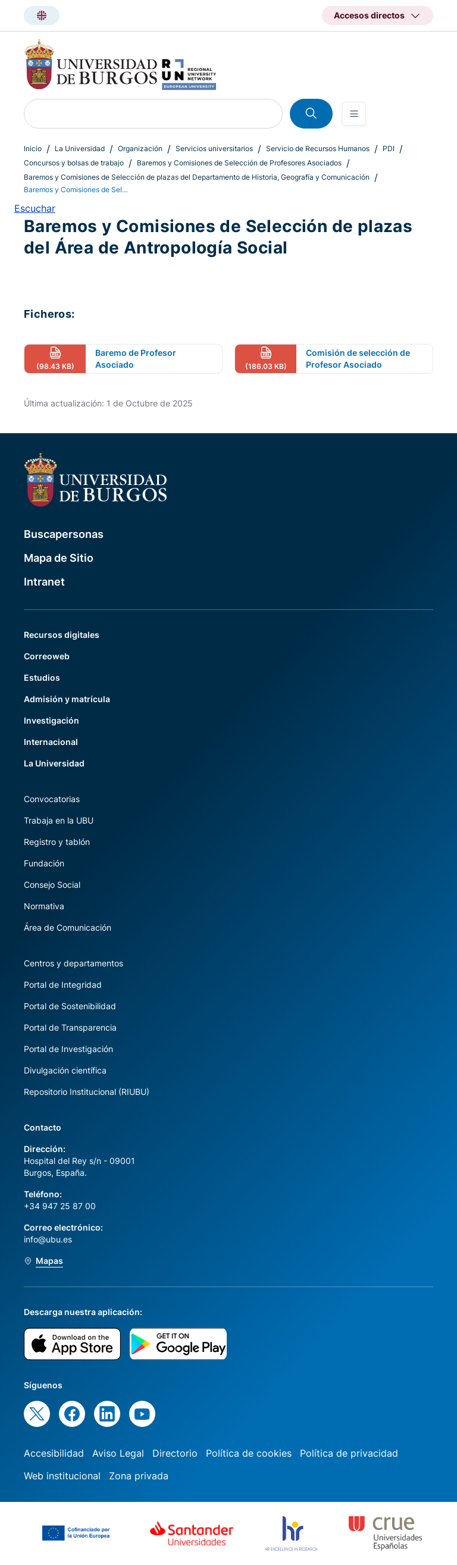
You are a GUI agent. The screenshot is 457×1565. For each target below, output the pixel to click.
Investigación (51, 720)
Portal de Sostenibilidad (70, 1006)
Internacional (51, 742)
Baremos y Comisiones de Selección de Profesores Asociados (239, 162)
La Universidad (80, 148)
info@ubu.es (48, 1239)
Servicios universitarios (214, 148)
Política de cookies (249, 1453)
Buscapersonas (64, 534)
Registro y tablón (57, 842)
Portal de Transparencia (70, 1027)
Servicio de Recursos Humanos (318, 148)
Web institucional (62, 1476)
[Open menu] (354, 114)
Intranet (44, 581)
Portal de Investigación (68, 1049)
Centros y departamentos (73, 963)
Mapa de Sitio (58, 558)
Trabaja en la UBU (58, 820)
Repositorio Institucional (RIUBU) (86, 1092)
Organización (140, 148)
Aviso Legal (118, 1453)
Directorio (175, 1453)
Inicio (33, 148)
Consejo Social (52, 884)
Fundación (44, 863)
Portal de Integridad (63, 984)
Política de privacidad (349, 1453)
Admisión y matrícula (67, 699)
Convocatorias (52, 799)
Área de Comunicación (67, 927)
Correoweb (47, 656)
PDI (389, 148)
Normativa (44, 906)
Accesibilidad (54, 1453)
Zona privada (138, 1476)
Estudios (42, 677)
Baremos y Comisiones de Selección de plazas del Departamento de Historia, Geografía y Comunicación (197, 177)
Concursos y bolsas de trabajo (74, 162)
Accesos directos (369, 15)
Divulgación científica (65, 1070)
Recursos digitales (61, 635)
